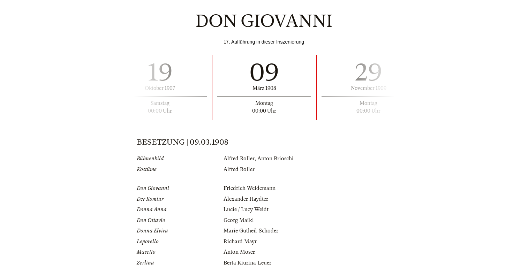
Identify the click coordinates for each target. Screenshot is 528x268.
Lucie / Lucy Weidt (246, 209)
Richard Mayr (240, 241)
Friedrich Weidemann (250, 188)
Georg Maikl (239, 220)
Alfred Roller (239, 158)
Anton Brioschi (275, 158)
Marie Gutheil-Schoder (251, 231)
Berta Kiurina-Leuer (247, 263)
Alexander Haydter (246, 199)
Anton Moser (239, 252)
